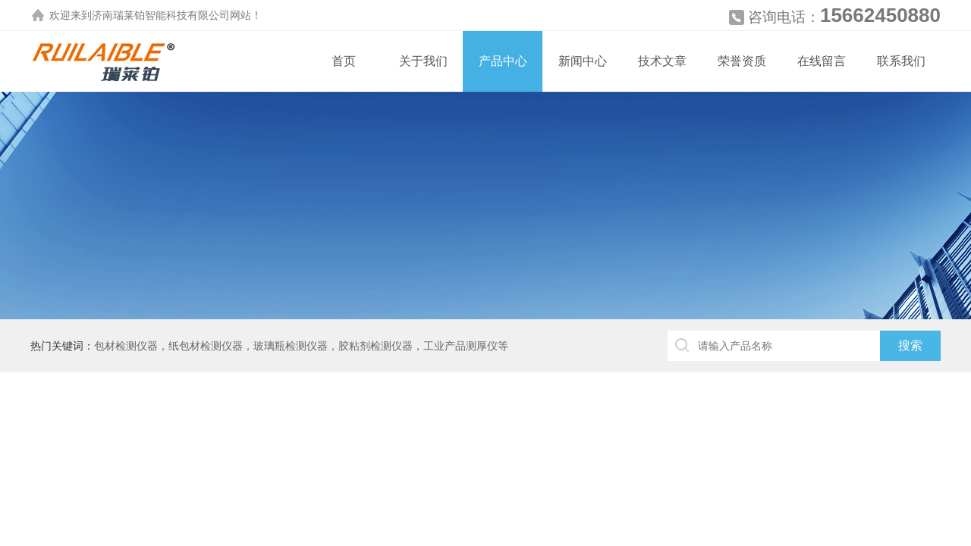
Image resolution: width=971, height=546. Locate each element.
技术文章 (662, 61)
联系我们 (901, 61)
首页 (344, 61)
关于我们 (423, 61)
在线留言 (821, 61)
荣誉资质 (742, 61)
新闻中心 (582, 61)
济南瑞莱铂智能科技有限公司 (161, 15)
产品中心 (503, 61)
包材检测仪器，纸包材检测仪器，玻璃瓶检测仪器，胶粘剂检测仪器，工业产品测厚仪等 (301, 346)
